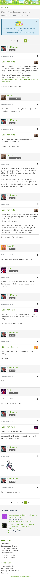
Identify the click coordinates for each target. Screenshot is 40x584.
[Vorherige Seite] (11, 41)
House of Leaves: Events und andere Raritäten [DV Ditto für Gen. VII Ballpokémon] (21, 526)
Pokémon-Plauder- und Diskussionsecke (20, 521)
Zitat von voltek (9, 61)
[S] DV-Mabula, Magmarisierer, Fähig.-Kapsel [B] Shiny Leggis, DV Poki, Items (20, 79)
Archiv (10, 533)
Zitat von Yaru (8, 309)
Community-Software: (20, 576)
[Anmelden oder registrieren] (32, 3)
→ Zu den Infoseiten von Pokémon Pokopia (20, 33)
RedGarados (7, 15)
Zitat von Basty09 (10, 347)
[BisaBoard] (5, 3)
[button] (37, 3)
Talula (10, 531)
